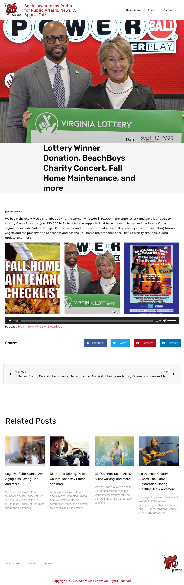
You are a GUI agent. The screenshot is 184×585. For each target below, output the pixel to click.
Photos (152, 10)
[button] (95, 343)
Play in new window (32, 326)
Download (55, 326)
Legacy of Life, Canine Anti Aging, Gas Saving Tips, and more (24, 479)
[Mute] (164, 320)
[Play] (9, 320)
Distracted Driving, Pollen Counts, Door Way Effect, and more (68, 479)
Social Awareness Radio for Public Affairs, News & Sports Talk (50, 10)
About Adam (133, 10)
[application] (92, 320)
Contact (168, 10)
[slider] (87, 321)
